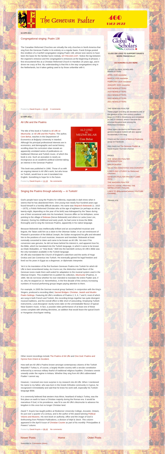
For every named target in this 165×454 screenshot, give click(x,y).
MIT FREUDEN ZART (70, 56)
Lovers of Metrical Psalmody (131, 139)
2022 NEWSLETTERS (117, 98)
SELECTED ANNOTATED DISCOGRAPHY (126, 168)
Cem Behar (26, 137)
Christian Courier (57, 422)
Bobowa (47, 217)
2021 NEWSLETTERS (117, 102)
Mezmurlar (80, 275)
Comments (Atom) (39, 443)
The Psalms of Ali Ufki (60, 356)
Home (61, 437)
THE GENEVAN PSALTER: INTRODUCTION (119, 160)
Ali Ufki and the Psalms (34, 122)
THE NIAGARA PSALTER (118, 182)
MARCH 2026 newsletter (118, 78)
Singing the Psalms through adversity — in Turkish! (49, 191)
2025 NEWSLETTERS (117, 88)
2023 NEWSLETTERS (117, 95)
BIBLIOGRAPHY (115, 165)
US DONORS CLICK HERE (126, 63)
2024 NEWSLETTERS (117, 92)
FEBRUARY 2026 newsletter (119, 82)
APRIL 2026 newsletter (117, 75)
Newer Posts (28, 437)
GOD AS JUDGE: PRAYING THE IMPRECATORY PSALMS (121, 187)
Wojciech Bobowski (83, 206)
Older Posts (94, 437)
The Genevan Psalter (129, 146)
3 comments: (55, 109)
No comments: (56, 181)
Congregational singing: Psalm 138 (40, 38)
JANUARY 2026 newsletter (119, 85)
